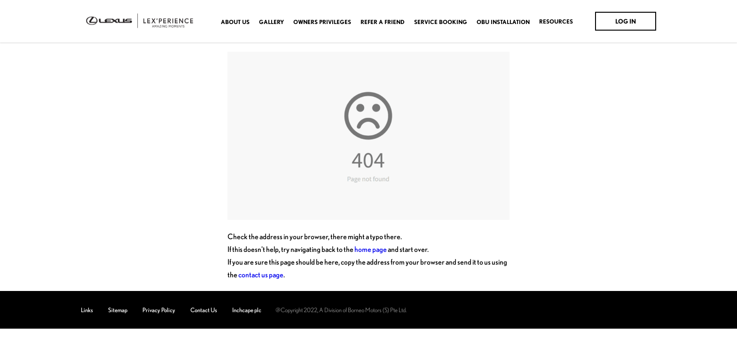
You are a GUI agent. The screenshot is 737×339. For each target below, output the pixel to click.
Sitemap (117, 310)
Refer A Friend (383, 22)
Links (87, 310)
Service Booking (440, 22)
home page (370, 249)
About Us (235, 22)
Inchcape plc (246, 310)
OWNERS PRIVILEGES (322, 22)
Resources (556, 21)
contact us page (260, 274)
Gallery (271, 22)
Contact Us (203, 310)
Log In (625, 21)
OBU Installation (503, 22)
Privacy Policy (158, 310)
